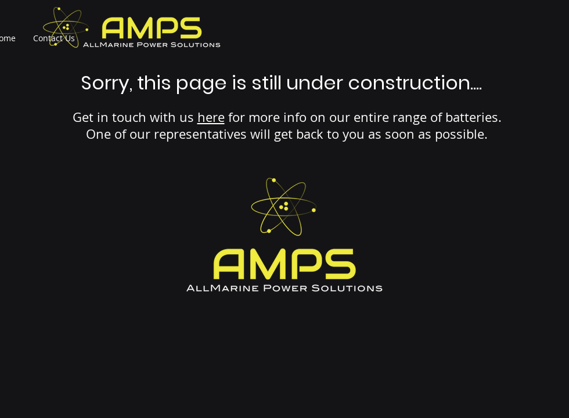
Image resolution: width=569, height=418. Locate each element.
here (211, 117)
